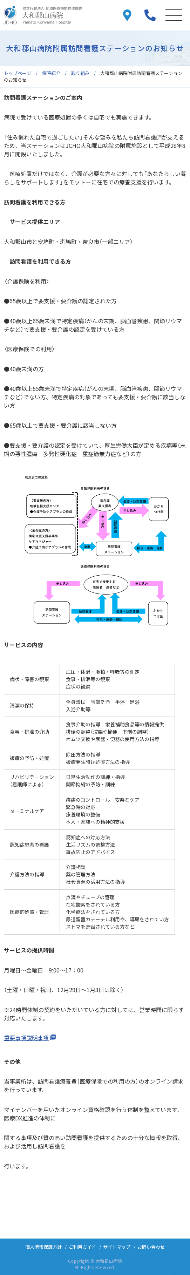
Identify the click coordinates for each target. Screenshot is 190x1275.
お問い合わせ (151, 1246)
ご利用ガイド (82, 1246)
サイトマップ (116, 1246)
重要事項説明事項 (26, 1037)
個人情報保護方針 (43, 1246)
